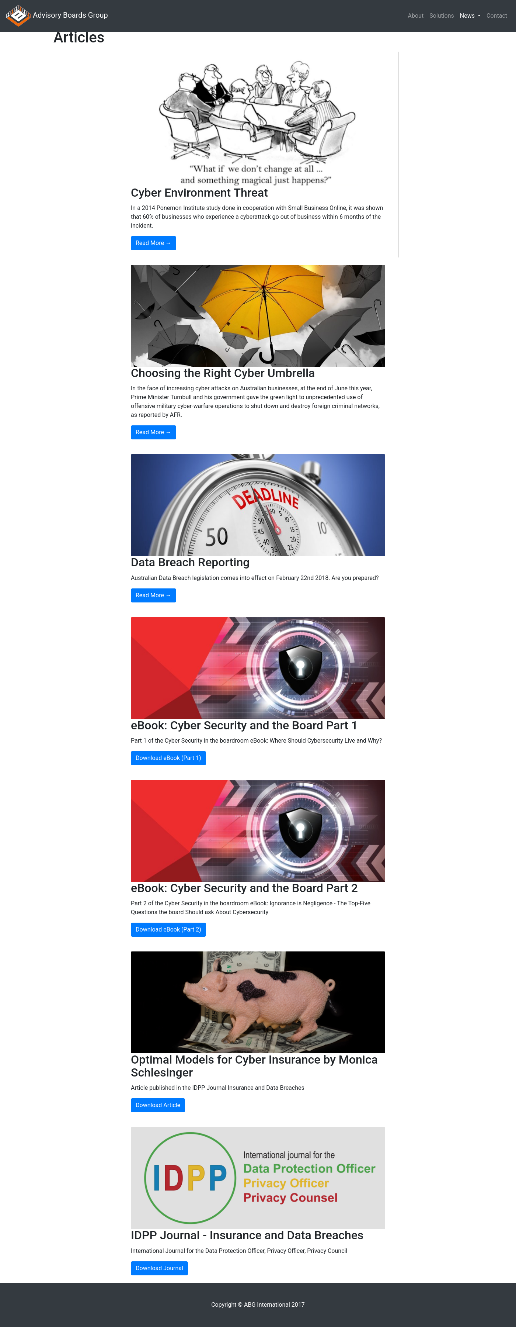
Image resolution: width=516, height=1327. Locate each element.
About (416, 15)
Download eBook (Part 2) (168, 929)
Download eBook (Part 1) (168, 757)
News (468, 15)
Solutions (441, 15)
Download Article (158, 1105)
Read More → (153, 242)
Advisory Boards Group (57, 16)
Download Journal (159, 1268)
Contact (497, 15)
